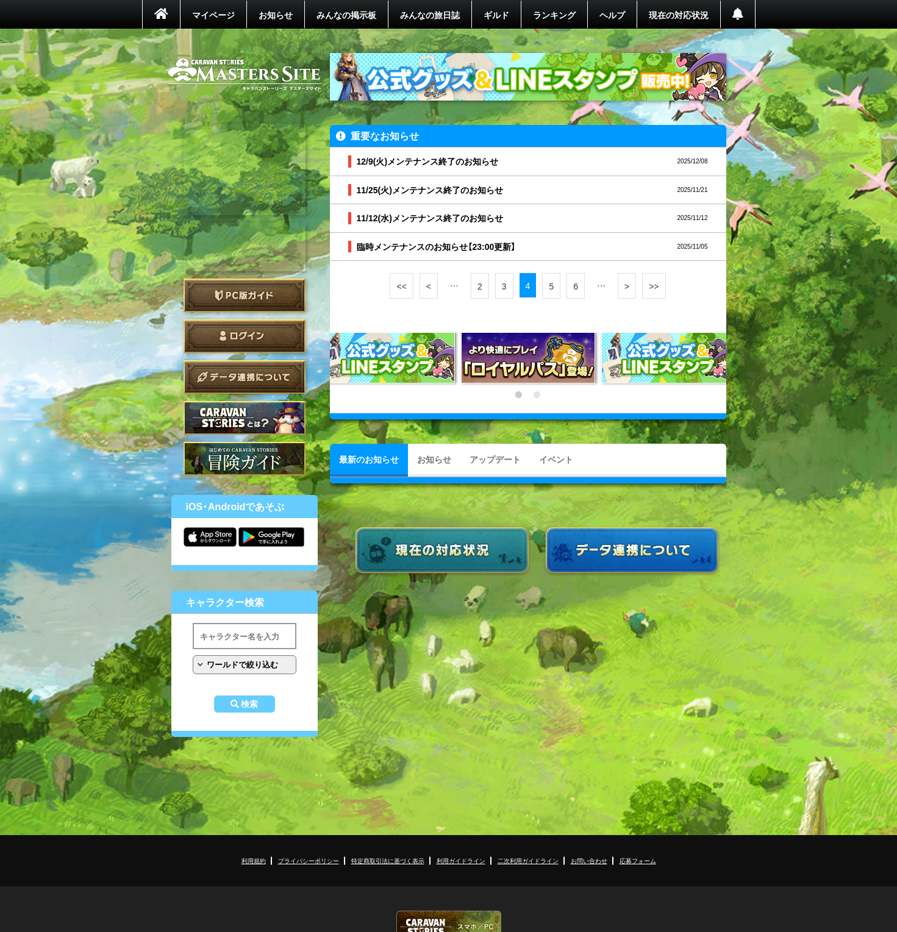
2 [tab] (537, 395)
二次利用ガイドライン (528, 860)
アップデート (495, 459)
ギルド (496, 15)
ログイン (245, 336)
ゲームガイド (245, 458)
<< (401, 286)
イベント (556, 459)
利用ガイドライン (461, 860)
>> (654, 286)
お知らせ (276, 15)
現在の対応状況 (679, 15)
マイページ (213, 15)
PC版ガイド (245, 295)
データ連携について (245, 377)
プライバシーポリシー (308, 860)
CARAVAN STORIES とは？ (245, 418)
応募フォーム (638, 860)
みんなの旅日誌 (430, 15)
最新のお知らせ (369, 459)
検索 (249, 704)
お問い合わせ (589, 860)
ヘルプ (612, 15)
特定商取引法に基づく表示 (387, 860)
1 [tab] (519, 395)
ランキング (554, 15)
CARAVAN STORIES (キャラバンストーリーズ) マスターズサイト (244, 74)
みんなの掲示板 (346, 15)
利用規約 (253, 860)
